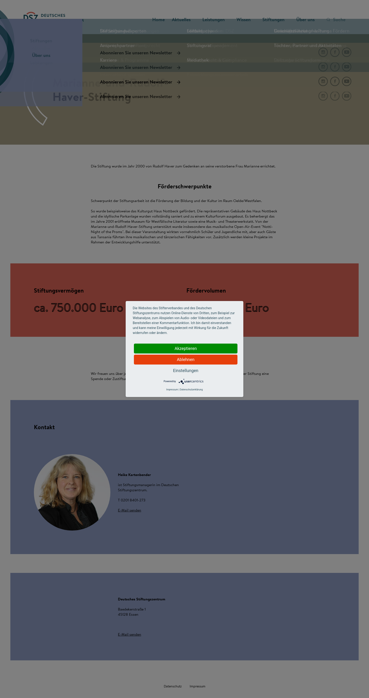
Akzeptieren (186, 348)
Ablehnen (185, 359)
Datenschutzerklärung (191, 389)
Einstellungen (185, 370)
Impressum (172, 389)
